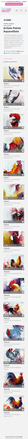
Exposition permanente (10, 61)
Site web (8, 20)
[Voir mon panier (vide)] (21, 10)
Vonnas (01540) (7, 25)
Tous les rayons (8, 58)
